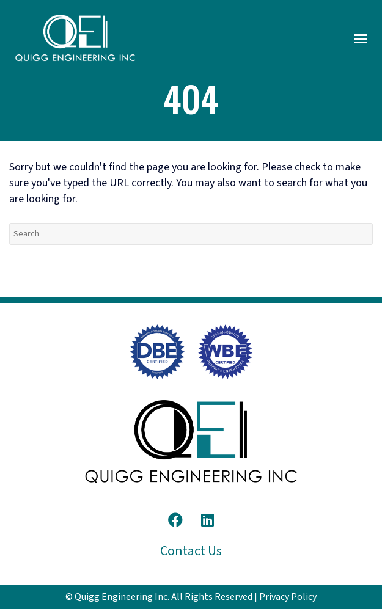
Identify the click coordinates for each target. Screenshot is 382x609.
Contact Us (191, 551)
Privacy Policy (288, 597)
